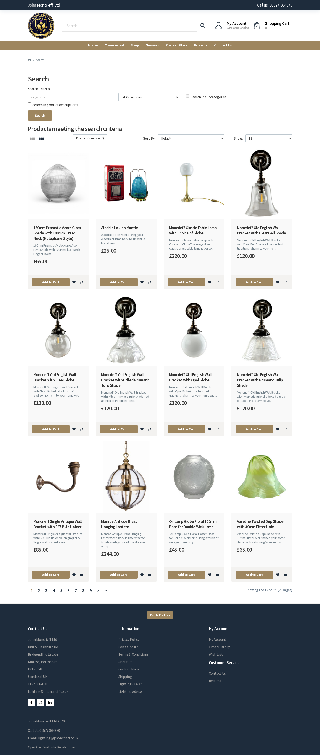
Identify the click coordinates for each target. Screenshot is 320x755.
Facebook (31, 702)
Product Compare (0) (90, 138)
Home (93, 45)
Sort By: (149, 138)
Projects (200, 45)
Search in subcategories (206, 96)
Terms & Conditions (133, 654)
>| (106, 590)
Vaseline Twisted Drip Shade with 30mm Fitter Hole (260, 524)
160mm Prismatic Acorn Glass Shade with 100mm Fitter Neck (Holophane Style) (57, 233)
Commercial (114, 45)
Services (152, 45)
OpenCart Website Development (53, 747)
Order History (219, 646)
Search (40, 60)
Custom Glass (176, 45)
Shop (135, 45)
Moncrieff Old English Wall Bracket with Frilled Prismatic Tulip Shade (125, 380)
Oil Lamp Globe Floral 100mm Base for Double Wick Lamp (193, 524)
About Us (125, 661)
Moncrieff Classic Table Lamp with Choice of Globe (193, 230)
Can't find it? (128, 646)
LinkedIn (50, 702)
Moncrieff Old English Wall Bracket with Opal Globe (190, 377)
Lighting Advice (130, 691)
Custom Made (128, 669)
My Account (217, 639)
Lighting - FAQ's (130, 684)
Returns (215, 680)
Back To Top (160, 615)
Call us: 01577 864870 (274, 5)
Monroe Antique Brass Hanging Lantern (119, 524)
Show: (238, 138)
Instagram (40, 702)
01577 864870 (38, 684)
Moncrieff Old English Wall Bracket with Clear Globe (54, 377)
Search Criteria (39, 88)
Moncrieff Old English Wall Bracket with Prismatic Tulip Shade (260, 380)
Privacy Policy (128, 639)
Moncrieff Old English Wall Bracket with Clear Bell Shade (261, 230)
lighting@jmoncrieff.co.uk (48, 691)
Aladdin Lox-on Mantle (119, 227)
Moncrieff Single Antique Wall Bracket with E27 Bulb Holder (57, 524)
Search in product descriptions (53, 104)
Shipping (125, 676)
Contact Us (223, 45)
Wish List (216, 654)
